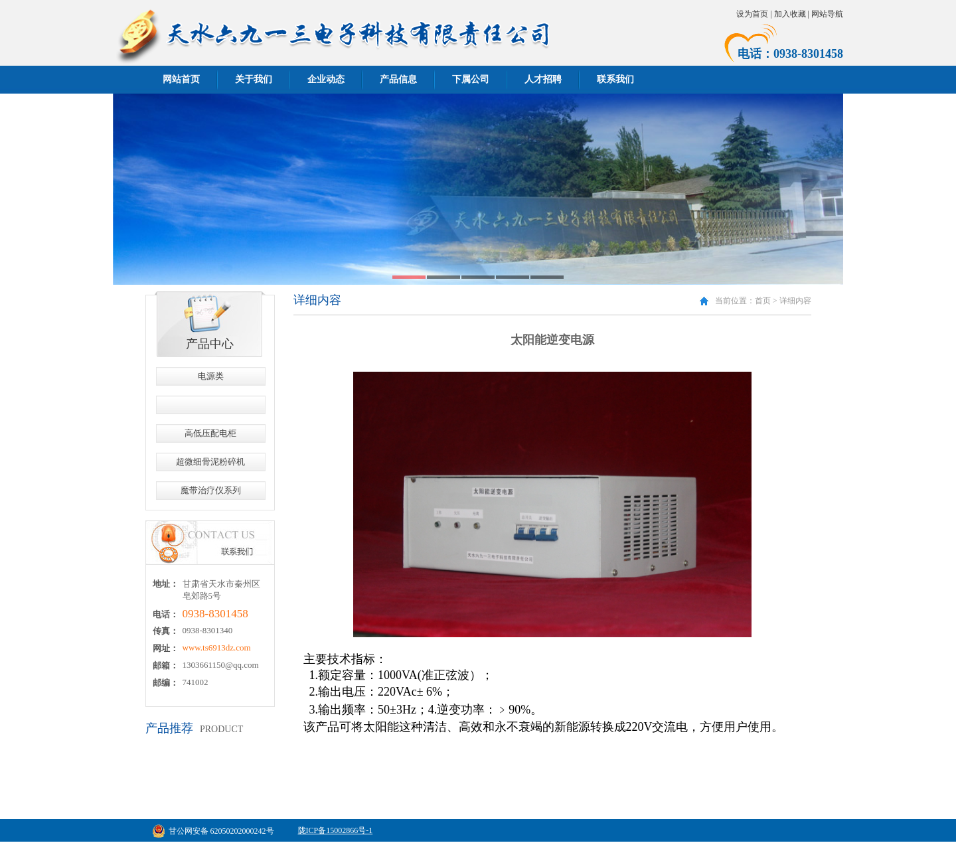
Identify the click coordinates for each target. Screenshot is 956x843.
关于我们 (253, 79)
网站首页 (181, 79)
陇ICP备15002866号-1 (335, 830)
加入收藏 (790, 14)
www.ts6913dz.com (217, 647)
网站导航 (827, 14)
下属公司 (470, 79)
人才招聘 (543, 79)
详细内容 (795, 300)
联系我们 (615, 79)
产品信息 (398, 79)
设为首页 (752, 14)
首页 (763, 300)
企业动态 (326, 79)
